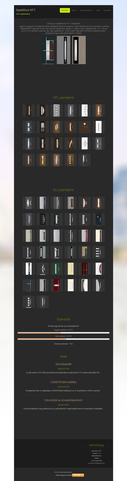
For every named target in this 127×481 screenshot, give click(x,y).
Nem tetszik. (60, 336)
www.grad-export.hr (67, 33)
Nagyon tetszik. (60, 330)
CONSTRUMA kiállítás (63, 382)
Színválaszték (63, 364)
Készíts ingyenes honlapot (64, 475)
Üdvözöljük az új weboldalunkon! (63, 400)
